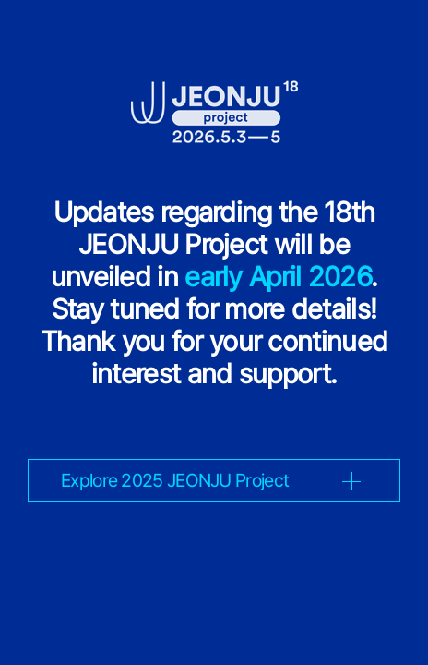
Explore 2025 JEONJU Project (175, 480)
